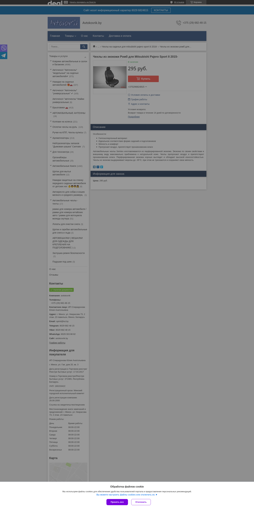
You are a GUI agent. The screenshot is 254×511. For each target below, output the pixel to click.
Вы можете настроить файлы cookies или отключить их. (125, 494)
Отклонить (141, 502)
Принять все (117, 502)
